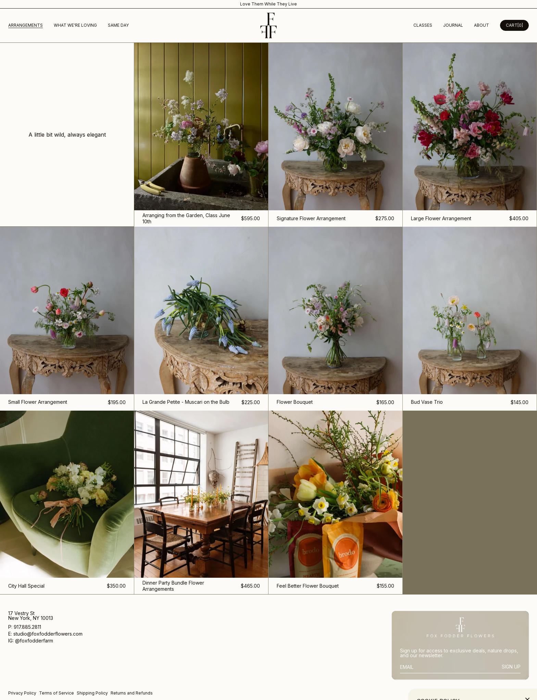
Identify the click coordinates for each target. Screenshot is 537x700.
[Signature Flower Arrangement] (335, 135)
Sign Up (511, 666)
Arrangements (25, 25)
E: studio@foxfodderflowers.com (45, 634)
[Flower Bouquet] (335, 319)
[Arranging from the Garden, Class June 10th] (201, 135)
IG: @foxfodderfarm (30, 640)
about (481, 25)
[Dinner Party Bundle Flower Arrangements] (201, 503)
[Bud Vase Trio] (470, 319)
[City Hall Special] (67, 503)
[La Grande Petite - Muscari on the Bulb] (201, 319)
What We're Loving (75, 25)
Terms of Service (56, 693)
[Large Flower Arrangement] (470, 135)
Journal (453, 25)
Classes (422, 25)
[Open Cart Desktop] (514, 25)
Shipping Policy (92, 693)
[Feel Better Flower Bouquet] (335, 503)
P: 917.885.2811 (25, 627)
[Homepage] (268, 25)
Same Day (118, 25)
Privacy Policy (22, 693)
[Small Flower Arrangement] (67, 319)
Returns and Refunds (132, 693)
